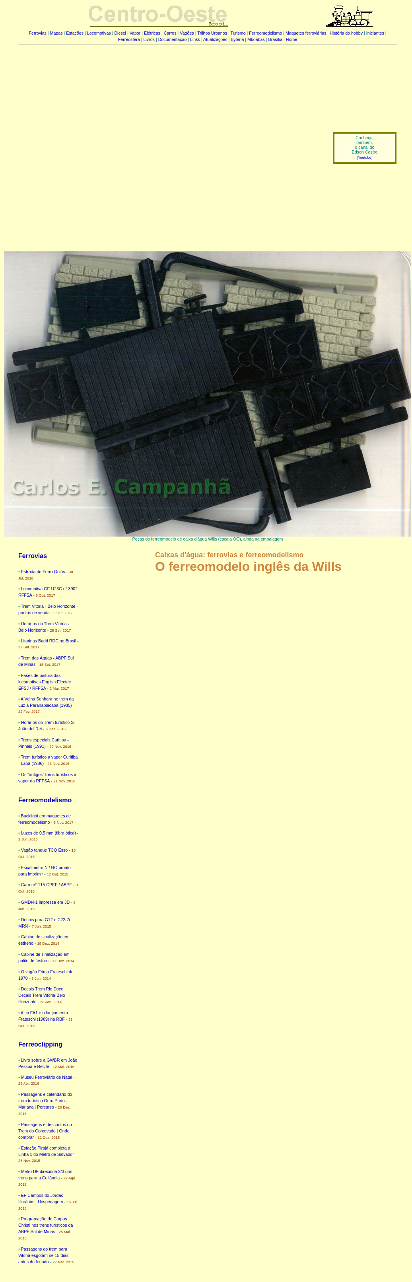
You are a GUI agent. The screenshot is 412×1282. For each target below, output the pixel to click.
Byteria (237, 39)
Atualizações (215, 39)
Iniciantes (375, 33)
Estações (75, 33)
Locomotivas (99, 33)
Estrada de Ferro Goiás (43, 571)
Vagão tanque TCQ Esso (44, 850)
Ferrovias (37, 33)
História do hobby (346, 33)
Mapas (56, 33)
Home (291, 39)
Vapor (135, 33)
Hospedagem (50, 1201)
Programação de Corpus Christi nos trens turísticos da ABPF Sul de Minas (45, 1225)
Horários (26, 1201)
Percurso (45, 1107)
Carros (170, 33)
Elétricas (152, 33)
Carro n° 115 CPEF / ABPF (46, 884)
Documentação (172, 39)
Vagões (187, 33)
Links (195, 39)
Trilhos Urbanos (212, 33)
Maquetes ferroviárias (306, 33)
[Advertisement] (87, 142)
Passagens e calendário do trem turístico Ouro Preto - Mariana (45, 1100)
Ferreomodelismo (265, 33)
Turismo (238, 33)
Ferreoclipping (40, 1044)
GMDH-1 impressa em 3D (45, 902)
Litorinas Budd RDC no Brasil (48, 640)
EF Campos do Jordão (42, 1195)
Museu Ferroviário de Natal (46, 1077)
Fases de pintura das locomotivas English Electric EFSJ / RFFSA (44, 682)
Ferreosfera (129, 39)
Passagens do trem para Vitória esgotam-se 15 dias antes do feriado (43, 1255)
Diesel (120, 33)
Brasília (275, 39)
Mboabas (256, 39)
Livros (149, 39)
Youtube (364, 158)
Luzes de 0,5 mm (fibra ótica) (48, 833)
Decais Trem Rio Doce (42, 988)
